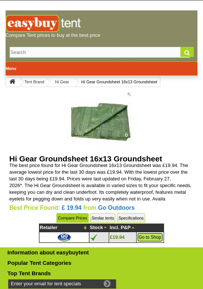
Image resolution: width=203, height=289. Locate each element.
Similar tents (103, 218)
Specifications (131, 218)
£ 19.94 (71, 208)
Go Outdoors (116, 208)
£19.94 (117, 237)
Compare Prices (72, 218)
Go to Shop (149, 237)
